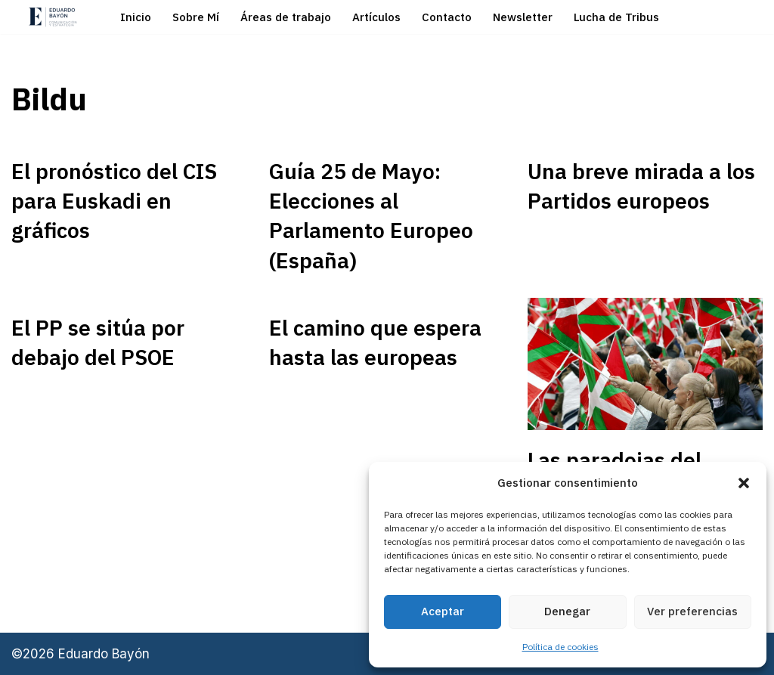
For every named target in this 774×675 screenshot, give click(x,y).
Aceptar (442, 611)
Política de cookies (560, 646)
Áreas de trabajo (285, 17)
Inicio (135, 17)
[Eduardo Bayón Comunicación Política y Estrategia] (52, 17)
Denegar (567, 611)
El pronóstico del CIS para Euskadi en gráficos (114, 200)
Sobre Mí (195, 17)
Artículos (376, 17)
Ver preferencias (692, 611)
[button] (743, 483)
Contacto (447, 17)
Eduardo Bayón (104, 653)
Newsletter (523, 17)
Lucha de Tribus (616, 17)
